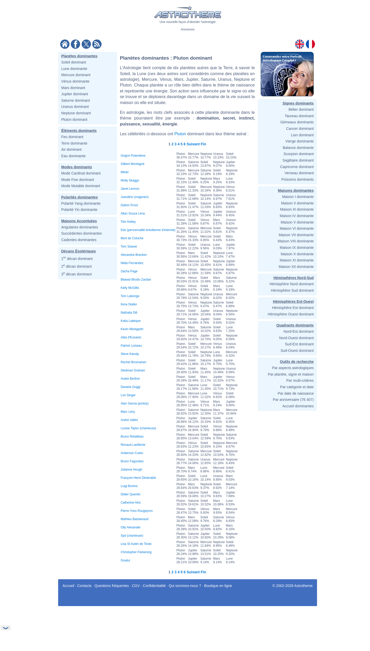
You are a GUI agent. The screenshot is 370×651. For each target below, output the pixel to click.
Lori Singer (128, 395)
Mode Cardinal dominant (81, 173)
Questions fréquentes (112, 586)
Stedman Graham (133, 370)
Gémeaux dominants (297, 122)
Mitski (125, 172)
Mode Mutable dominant (80, 186)
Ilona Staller (129, 304)
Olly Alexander (131, 527)
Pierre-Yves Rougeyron (137, 511)
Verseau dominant (299, 173)
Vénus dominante (75, 81)
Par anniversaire (286, 400)
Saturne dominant (75, 100)
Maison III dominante (297, 209)
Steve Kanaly (130, 354)
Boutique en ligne (218, 586)
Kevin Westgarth (132, 329)
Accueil (68, 586)
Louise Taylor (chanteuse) (138, 428)
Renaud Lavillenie (133, 445)
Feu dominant (72, 137)
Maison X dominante (297, 254)
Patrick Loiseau (131, 345)
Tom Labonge (130, 296)
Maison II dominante (297, 203)
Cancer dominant (300, 128)
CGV (136, 586)
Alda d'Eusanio (131, 337)
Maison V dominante (297, 222)
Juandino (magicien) (135, 197)
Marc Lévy (128, 412)
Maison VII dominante (296, 235)
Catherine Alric (131, 502)
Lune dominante (74, 69)
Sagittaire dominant (298, 160)
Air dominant (71, 149)
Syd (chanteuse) (132, 535)
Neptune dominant (76, 113)
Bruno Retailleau (132, 436)
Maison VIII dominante (296, 241)
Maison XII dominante (296, 267)
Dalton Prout (129, 205)
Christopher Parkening (136, 552)
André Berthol (130, 378)
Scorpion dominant (298, 154)
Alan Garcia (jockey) (135, 403)
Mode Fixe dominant (77, 180)
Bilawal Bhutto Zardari (136, 279)
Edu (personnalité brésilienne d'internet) (148, 230)
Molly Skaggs (130, 180)
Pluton (180, 134)
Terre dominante (74, 143)
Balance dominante (298, 148)
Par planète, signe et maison (291, 374)
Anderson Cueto (132, 453)
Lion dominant (302, 135)
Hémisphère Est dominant (293, 308)
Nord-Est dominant (298, 331)
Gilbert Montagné (132, 164)
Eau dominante (73, 156)
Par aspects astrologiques (293, 368)
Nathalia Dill (129, 312)
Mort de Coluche (132, 238)
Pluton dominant (74, 119)
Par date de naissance (296, 393)
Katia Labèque (131, 321)
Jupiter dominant (74, 94)
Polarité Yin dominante (79, 210)
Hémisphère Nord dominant (291, 284)
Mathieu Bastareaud (134, 519)
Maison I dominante (298, 197)
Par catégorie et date (297, 387)
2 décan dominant (76, 266)
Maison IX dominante (297, 247)
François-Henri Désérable (138, 478)
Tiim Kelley (128, 222)
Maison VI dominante (297, 228)
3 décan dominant (76, 274)
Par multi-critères (300, 380)
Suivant (193, 144)
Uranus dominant (75, 107)
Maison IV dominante (297, 216)
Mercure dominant (75, 75)
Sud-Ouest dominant (297, 350)
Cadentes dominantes (78, 240)
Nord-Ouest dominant (296, 338)
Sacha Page (129, 271)
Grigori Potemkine (133, 155)
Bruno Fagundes (132, 461)
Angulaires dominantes (79, 227)
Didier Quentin (131, 494)
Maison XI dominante (297, 260)
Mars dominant (73, 88)
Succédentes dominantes (81, 233)
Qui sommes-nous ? (185, 586)
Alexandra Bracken (134, 255)
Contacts (84, 586)
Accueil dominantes (298, 406)
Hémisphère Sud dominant (292, 290)
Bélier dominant (301, 109)
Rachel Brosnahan (133, 362)
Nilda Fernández (132, 263)
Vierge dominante (300, 141)
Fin (203, 144)
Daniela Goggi (130, 387)
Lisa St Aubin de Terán (136, 544)
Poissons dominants (297, 179)
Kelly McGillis (130, 288)
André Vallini (129, 420)
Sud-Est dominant (299, 344)
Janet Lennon (130, 188)
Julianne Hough (131, 469)
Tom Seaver (129, 246)
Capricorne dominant (297, 167)
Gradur (125, 560)
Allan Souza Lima (133, 213)
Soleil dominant (73, 62)
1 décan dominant (77, 259)
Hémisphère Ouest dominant (291, 314)
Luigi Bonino (129, 486)
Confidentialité (154, 586)
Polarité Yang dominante (81, 203)
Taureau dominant (299, 116)
